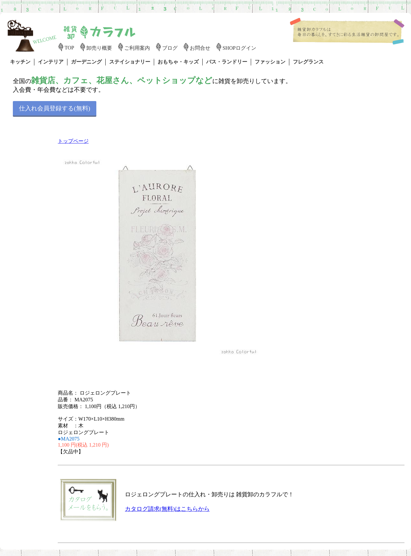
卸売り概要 (99, 48)
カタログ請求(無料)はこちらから (167, 509)
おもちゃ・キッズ (178, 61)
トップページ (73, 141)
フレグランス (308, 61)
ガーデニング (86, 61)
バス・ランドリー (226, 61)
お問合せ (200, 48)
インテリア (51, 61)
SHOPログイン (239, 48)
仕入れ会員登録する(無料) (54, 108)
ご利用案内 (137, 48)
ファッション (270, 61)
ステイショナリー (129, 61)
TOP (69, 47)
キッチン (20, 61)
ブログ (170, 48)
